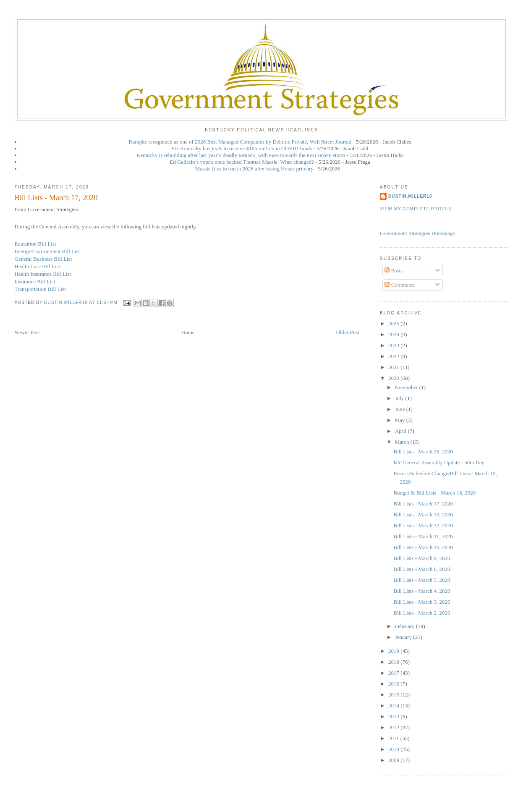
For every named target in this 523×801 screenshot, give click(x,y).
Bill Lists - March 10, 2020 (423, 547)
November (407, 387)
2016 (394, 684)
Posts (393, 270)
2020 (394, 378)
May (400, 420)
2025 (394, 323)
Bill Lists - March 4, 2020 (421, 591)
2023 (394, 345)
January (404, 637)
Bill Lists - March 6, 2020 (421, 569)
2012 (394, 727)
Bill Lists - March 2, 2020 (421, 613)
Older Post (347, 332)
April (401, 431)
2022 (394, 356)
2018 (394, 662)
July (400, 398)
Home (188, 332)
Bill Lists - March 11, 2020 (422, 536)
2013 (394, 716)
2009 (394, 760)
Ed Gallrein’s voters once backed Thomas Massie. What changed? (242, 162)
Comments (399, 285)
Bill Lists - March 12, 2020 (423, 525)
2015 (394, 694)
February (405, 626)
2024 (394, 334)
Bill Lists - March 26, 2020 (423, 451)
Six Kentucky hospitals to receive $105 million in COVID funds (242, 148)
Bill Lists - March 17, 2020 (423, 503)
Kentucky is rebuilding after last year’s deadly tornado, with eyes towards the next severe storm (240, 155)
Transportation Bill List (40, 289)
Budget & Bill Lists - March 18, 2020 (434, 493)
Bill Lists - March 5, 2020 (421, 580)
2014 (394, 705)
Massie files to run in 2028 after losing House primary (254, 168)
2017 (394, 673)
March (403, 442)
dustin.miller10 (410, 196)
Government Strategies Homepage (417, 233)
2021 (394, 367)
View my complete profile (416, 209)
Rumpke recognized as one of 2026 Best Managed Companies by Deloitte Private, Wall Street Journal (239, 142)
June (400, 409)
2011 (394, 738)
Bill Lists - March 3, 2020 (421, 602)
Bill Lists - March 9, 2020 (421, 558)
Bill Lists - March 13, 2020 (423, 514)
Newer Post (27, 332)
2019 (394, 651)
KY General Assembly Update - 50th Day (438, 462)
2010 (394, 749)
